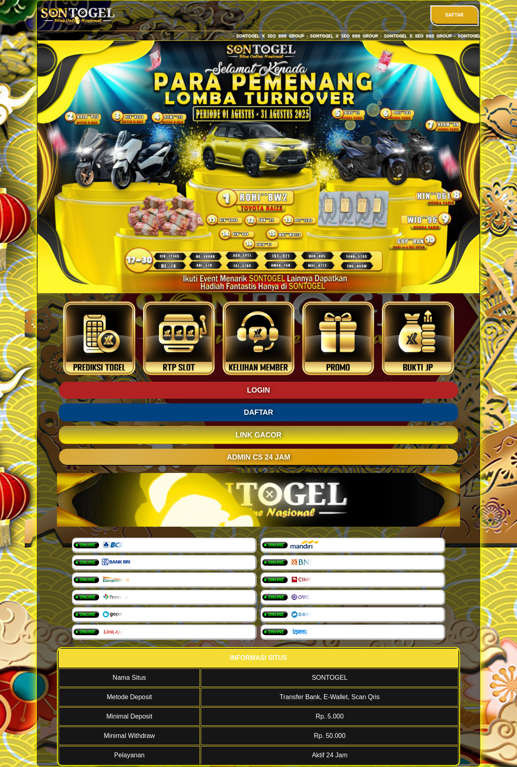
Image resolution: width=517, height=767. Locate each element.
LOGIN (258, 390)
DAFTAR (454, 15)
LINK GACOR (258, 435)
